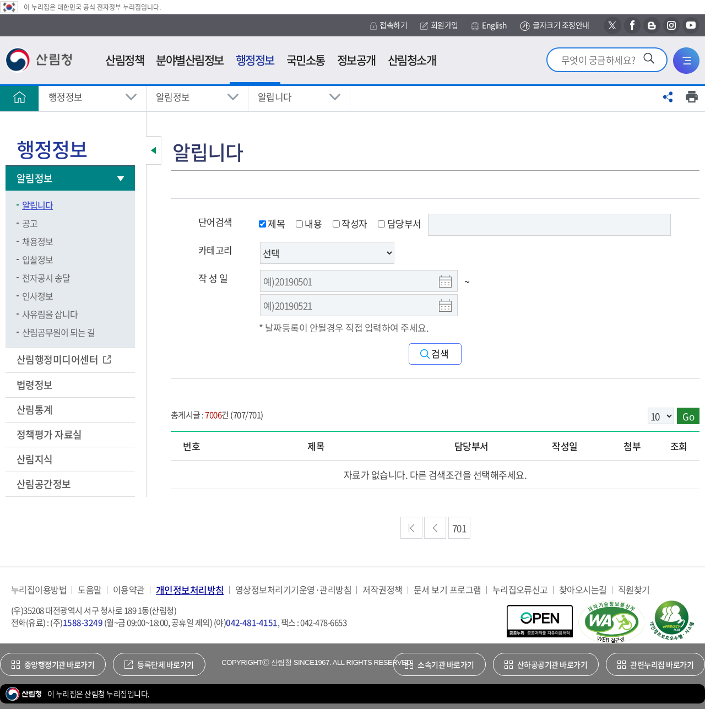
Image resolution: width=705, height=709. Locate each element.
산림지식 (36, 459)
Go (688, 416)
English (489, 25)
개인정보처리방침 (190, 590)
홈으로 (19, 97)
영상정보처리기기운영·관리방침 (293, 590)
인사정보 (37, 295)
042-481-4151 (252, 622)
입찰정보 (37, 259)
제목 (272, 223)
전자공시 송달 (46, 277)
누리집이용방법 (39, 590)
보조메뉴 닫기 (153, 150)
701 (459, 528)
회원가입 (439, 25)
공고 (29, 223)
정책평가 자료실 (49, 434)
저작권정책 (382, 590)
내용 (309, 223)
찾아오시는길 (583, 590)
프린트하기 (691, 96)
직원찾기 (634, 590)
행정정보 (65, 97)
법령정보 (36, 384)
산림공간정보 (45, 484)
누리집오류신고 (520, 590)
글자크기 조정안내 (554, 25)
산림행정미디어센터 (58, 359)
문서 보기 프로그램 (447, 590)
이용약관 (129, 590)
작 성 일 (212, 278)
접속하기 (388, 25)
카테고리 (215, 250)
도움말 (89, 590)
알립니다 (275, 97)
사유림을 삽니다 (50, 314)
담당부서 (399, 223)
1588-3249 (82, 622)
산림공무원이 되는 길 (58, 332)
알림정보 (173, 97)
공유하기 (668, 96)
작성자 (350, 223)
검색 (440, 354)
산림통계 (36, 409)
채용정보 (37, 241)
